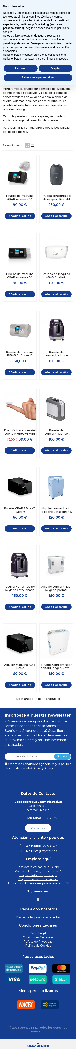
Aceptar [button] (55, 68)
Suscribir (62, 756)
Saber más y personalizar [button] (38, 77)
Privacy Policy (43, 768)
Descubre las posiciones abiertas (38, 917)
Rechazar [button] (21, 68)
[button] (38, 828)
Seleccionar (13, 145)
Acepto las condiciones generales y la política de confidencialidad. (38, 766)
